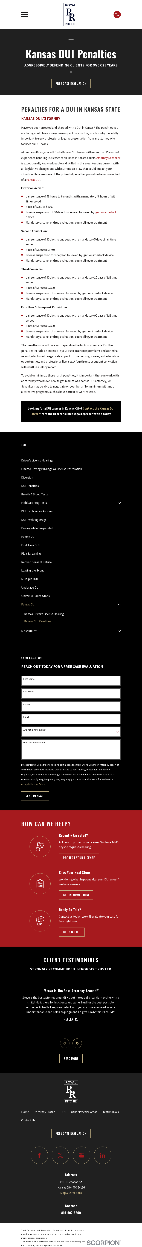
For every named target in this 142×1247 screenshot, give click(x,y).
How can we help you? (35, 742)
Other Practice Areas (84, 1112)
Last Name (28, 691)
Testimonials (111, 1112)
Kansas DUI (33, 180)
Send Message (35, 796)
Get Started (71, 932)
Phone (26, 704)
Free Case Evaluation (71, 83)
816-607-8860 (71, 1213)
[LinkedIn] (102, 1156)
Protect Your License (79, 858)
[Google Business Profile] (81, 1156)
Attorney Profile (45, 1112)
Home (25, 1112)
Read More (71, 1059)
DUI (63, 1112)
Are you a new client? (34, 729)
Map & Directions (71, 1193)
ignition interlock (106, 212)
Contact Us (28, 1121)
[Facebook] (39, 1156)
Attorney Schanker (108, 158)
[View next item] (77, 1043)
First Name (29, 678)
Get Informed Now (76, 895)
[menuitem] (71, 460)
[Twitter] (60, 1156)
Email (26, 717)
